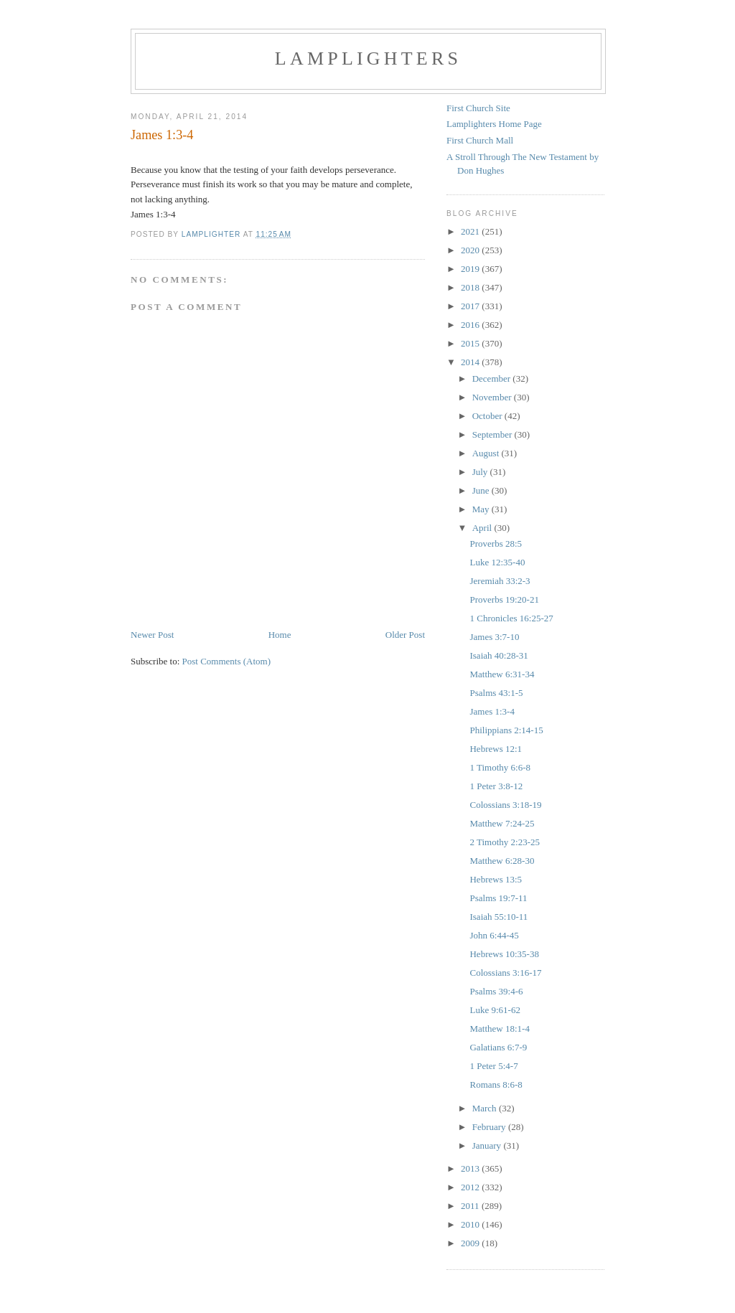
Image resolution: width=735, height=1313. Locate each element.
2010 (471, 1224)
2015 (471, 343)
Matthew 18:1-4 (499, 1028)
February (490, 1126)
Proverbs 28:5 (495, 543)
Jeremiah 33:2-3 (499, 580)
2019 (471, 268)
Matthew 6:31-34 (501, 674)
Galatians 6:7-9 (498, 1047)
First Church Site (478, 108)
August (487, 453)
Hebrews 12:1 (495, 748)
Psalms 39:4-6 (496, 991)
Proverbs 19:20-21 (503, 599)
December (492, 378)
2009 (471, 1243)
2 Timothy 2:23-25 (504, 842)
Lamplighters (368, 58)
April (483, 527)
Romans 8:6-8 (495, 1084)
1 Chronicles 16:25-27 (511, 618)
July (481, 471)
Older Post (405, 634)
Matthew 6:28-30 (501, 860)
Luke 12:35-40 (497, 562)
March (485, 1108)
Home (279, 634)
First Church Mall (479, 140)
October (488, 415)
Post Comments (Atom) (226, 661)
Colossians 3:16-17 (505, 972)
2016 (471, 324)
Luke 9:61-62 (494, 1009)
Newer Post (152, 634)
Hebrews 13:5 (495, 879)
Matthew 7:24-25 (501, 823)
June (482, 490)
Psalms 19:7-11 (498, 898)
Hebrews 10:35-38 (503, 954)
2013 (471, 1168)
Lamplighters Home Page (494, 123)
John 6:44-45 (493, 935)
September (493, 434)
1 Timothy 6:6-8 (499, 767)
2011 (471, 1205)
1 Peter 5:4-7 (493, 1065)
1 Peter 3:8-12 (496, 786)
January (488, 1145)
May (482, 509)
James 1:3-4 (491, 711)
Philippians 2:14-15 (506, 730)
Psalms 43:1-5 (496, 692)
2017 (471, 306)
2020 (471, 250)
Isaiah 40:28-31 (498, 655)
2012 (471, 1187)
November (493, 397)
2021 (471, 231)
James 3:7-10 (494, 636)
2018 (471, 287)
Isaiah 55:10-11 (498, 916)
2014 (471, 362)
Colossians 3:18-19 (505, 804)
